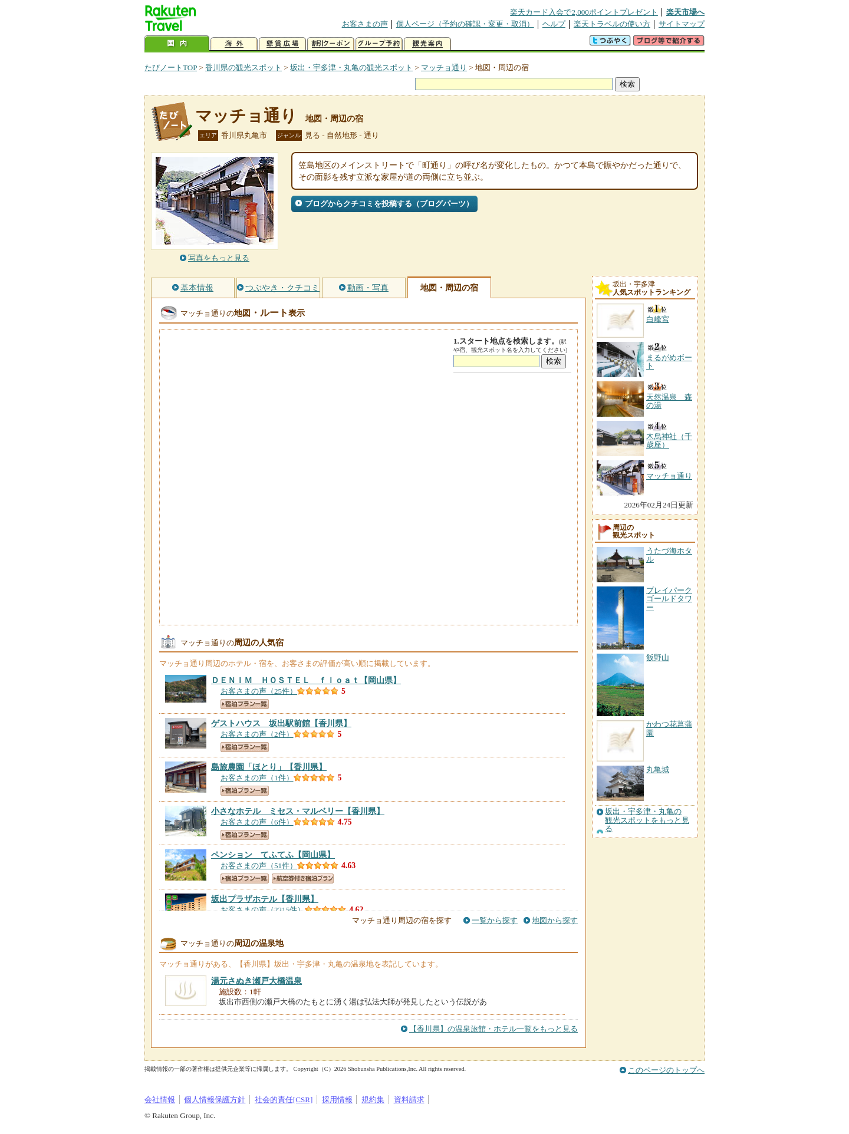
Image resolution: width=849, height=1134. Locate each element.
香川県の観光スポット (243, 67)
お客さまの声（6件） (257, 821)
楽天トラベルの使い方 (612, 23)
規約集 (372, 1099)
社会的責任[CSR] (284, 1099)
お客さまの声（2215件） (263, 909)
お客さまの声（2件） (257, 734)
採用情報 (337, 1099)
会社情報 (159, 1099)
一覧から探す (495, 920)
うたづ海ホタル (669, 554)
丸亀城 (657, 769)
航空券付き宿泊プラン (303, 878)
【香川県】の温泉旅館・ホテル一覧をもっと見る (493, 1028)
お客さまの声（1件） (257, 777)
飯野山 (657, 657)
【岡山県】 (306, 680)
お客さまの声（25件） (259, 691)
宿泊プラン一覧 (245, 704)
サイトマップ (682, 23)
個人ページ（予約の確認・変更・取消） (465, 23)
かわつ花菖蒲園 (669, 728)
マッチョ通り (444, 67)
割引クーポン (330, 43)
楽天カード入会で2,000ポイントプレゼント (584, 12)
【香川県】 (281, 723)
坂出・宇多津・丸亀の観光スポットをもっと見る (647, 820)
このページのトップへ (666, 1070)
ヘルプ (553, 23)
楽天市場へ (685, 12)
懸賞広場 (282, 43)
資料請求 (409, 1099)
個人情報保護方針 (214, 1099)
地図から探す (555, 920)
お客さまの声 (365, 23)
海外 (234, 43)
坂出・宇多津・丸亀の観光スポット (351, 67)
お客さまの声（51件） (259, 865)
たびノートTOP (170, 67)
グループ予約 (379, 43)
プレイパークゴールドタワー (669, 599)
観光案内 (427, 43)
